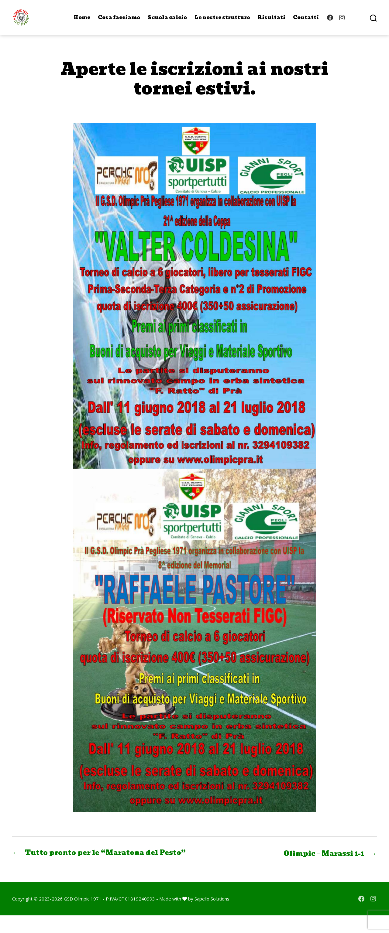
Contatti (306, 22)
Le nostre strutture (222, 22)
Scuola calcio (167, 22)
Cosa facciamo (119, 22)
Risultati (271, 22)
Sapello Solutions (211, 916)
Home (82, 22)
